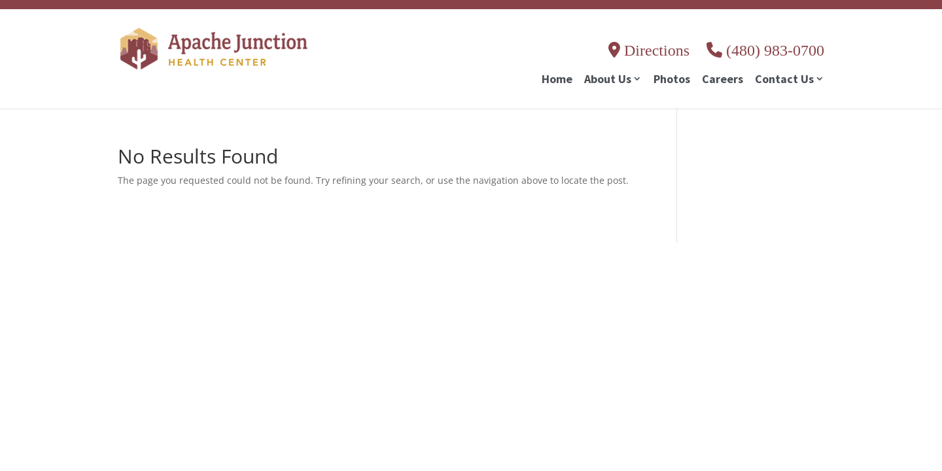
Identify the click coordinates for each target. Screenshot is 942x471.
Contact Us (784, 80)
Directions (648, 50)
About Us (607, 80)
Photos (672, 80)
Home (557, 80)
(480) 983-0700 (765, 50)
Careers (722, 80)
